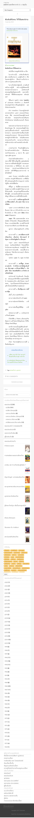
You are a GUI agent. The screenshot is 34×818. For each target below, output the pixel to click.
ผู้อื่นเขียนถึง (8, 436)
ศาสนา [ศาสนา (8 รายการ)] (12, 566)
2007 (6, 621)
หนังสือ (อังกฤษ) (10, 410)
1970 (6, 743)
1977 (6, 722)
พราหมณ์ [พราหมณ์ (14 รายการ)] (16, 553)
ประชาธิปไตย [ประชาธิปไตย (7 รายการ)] (22, 570)
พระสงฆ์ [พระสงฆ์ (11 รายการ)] (20, 555)
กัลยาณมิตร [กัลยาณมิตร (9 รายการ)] (8, 561)
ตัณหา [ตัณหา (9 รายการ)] (21, 561)
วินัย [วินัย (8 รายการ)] (6, 566)
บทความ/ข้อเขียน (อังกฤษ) (13, 416)
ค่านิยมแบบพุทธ (9, 445)
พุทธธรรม (7, 778)
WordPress (28, 814)
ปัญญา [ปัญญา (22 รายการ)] (7, 550)
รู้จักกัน (6, 798)
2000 (6, 643)
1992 (6, 672)
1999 (6, 647)
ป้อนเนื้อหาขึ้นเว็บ (9, 763)
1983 (6, 704)
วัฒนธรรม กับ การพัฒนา (12, 527)
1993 (6, 668)
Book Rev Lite (15, 814)
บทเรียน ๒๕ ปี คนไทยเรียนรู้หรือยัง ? (15, 465)
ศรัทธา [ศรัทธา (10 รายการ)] (13, 559)
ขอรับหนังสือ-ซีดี (8, 793)
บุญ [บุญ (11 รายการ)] (12, 557)
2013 (6, 607)
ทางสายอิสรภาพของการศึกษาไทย (14, 455)
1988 (6, 686)
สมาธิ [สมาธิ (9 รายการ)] (15, 561)
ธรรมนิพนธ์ (8, 404)
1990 (6, 679)
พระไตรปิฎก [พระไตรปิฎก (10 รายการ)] (19, 557)
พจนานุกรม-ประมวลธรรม (11, 783)
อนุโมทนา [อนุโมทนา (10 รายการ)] (20, 559)
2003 (6, 632)
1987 (6, 689)
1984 (6, 700)
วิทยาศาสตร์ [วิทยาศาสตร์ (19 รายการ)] (8, 553)
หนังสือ (8, 407)
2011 (6, 614)
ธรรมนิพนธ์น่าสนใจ (10, 441)
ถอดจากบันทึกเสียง (10, 433)
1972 (6, 736)
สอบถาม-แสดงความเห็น (11, 795)
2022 (6, 586)
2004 (6, 629)
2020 (6, 593)
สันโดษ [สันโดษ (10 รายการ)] (7, 559)
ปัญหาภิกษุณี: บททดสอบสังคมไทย (14, 477)
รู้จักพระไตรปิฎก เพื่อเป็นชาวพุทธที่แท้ (15, 505)
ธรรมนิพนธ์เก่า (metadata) (12, 426)
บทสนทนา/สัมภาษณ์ (12, 419)
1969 (6, 747)
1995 (6, 661)
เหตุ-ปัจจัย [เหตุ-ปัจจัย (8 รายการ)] (8, 568)
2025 (6, 582)
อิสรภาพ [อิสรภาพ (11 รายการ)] (24, 553)
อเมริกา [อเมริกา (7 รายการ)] (14, 570)
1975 (6, 729)
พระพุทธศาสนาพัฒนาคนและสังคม (15, 486)
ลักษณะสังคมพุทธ (10, 518)
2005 (6, 625)
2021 (6, 589)
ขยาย (5, 574)
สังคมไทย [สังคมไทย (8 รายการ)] (19, 566)
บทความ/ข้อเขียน (11, 413)
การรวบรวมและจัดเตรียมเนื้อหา (13, 800)
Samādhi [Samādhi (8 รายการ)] (26, 564)
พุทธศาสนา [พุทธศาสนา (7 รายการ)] (25, 568)
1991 (6, 675)
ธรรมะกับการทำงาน (12, 30)
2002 (6, 636)
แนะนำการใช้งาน (9, 790)
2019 (6, 596)
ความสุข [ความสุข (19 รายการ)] (21, 550)
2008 (6, 618)
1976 (6, 725)
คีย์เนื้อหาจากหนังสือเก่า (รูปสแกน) (14, 755)
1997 (6, 654)
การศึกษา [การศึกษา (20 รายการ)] (14, 550)
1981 (6, 711)
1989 (6, 682)
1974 (6, 732)
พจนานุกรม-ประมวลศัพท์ (11, 780)
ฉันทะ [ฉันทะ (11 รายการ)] (14, 555)
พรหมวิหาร (13, 370)
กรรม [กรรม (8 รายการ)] (13, 564)
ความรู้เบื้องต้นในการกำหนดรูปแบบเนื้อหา (16, 768)
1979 (6, 718)
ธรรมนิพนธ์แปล (9, 429)
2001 (6, 639)
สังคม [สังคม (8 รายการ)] (19, 564)
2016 (6, 600)
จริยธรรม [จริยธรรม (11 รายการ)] (7, 555)
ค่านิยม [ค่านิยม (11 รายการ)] (7, 557)
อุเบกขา (19, 370)
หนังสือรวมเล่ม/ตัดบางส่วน (13, 422)
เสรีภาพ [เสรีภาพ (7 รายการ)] (7, 570)
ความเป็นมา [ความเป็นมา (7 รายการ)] (16, 568)
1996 (6, 657)
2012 (6, 611)
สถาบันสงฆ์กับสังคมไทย (11, 536)
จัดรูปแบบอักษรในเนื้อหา (11, 765)
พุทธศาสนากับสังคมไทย (11, 496)
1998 (6, 650)
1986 (6, 693)
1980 (6, 715)
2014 (6, 604)
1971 (6, 740)
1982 (6, 707)
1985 (6, 697)
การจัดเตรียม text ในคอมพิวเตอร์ (13, 760)
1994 (6, 664)
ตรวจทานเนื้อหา (8, 758)
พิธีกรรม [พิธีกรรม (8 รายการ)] (7, 564)
